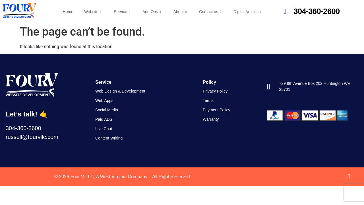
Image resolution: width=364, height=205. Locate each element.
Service (122, 11)
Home (68, 11)
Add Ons (151, 11)
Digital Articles (247, 11)
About (180, 11)
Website (92, 11)
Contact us (210, 11)
